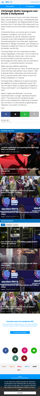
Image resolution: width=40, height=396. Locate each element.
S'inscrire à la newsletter (20, 332)
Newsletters (34, 350)
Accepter (20, 393)
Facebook (6, 350)
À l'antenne (30, 6)
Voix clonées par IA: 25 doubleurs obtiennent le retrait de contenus (19, 243)
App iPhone (15, 358)
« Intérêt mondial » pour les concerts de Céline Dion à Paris (19, 264)
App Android (24, 358)
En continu (10, 6)
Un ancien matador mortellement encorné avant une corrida (20, 170)
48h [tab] (3, 224)
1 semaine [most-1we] (8, 224)
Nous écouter (36, 2)
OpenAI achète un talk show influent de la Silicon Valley (20, 213)
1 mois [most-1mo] (15, 224)
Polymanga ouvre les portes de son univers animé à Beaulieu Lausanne (17, 191)
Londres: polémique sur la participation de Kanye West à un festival (20, 148)
